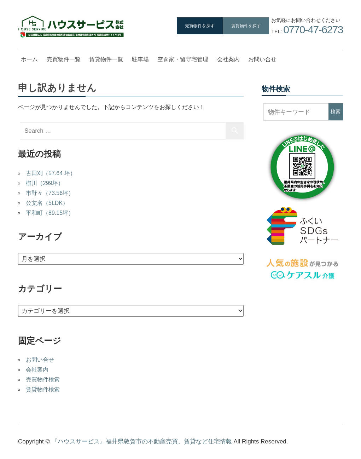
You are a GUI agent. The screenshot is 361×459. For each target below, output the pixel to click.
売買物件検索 (43, 380)
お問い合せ (262, 59)
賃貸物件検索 (43, 389)
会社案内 (228, 59)
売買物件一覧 (64, 59)
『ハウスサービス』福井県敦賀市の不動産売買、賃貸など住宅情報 (142, 441)
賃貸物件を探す (246, 25)
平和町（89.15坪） (50, 213)
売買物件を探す (200, 25)
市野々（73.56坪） (50, 193)
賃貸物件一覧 (106, 59)
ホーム (29, 59)
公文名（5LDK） (47, 203)
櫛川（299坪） (45, 183)
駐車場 (140, 59)
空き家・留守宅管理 (182, 59)
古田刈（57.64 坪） (50, 173)
